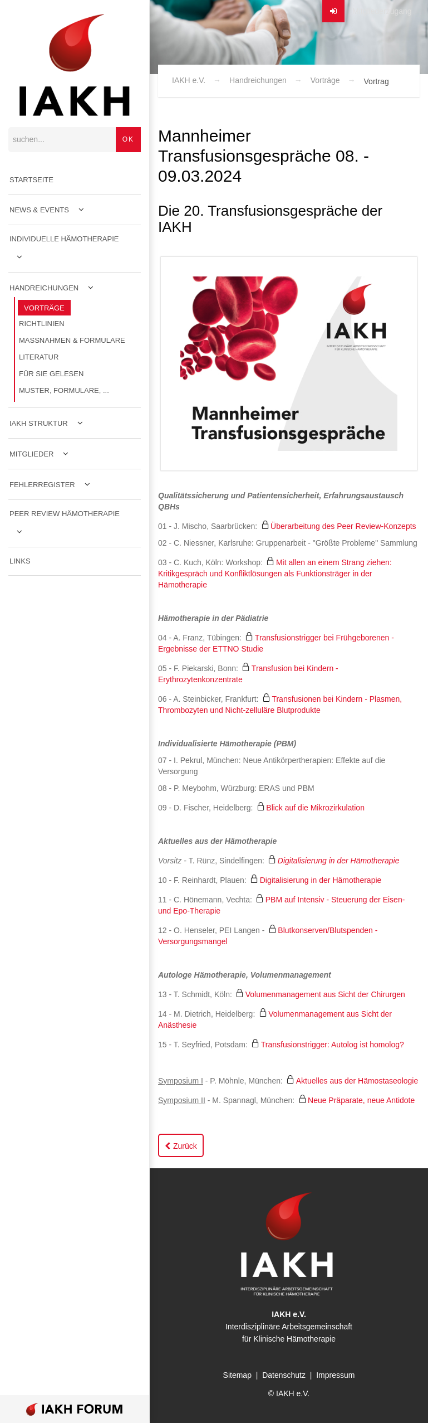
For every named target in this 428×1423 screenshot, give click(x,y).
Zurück (185, 1146)
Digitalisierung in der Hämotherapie (339, 860)
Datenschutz (284, 1375)
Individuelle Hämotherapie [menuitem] (64, 239)
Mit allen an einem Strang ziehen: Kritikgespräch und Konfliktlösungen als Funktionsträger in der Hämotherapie (275, 573)
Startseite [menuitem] (31, 180)
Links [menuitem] (20, 561)
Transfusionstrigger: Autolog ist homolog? (332, 1044)
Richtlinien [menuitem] (42, 323)
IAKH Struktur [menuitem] (38, 423)
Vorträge (325, 80)
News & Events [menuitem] (39, 210)
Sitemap (237, 1375)
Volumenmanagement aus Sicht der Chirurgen (325, 994)
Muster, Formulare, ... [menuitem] (64, 390)
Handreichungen (258, 80)
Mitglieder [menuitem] (31, 454)
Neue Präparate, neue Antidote (361, 1100)
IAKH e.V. (188, 80)
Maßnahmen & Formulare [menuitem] (72, 340)
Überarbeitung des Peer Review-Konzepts (343, 526)
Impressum (335, 1375)
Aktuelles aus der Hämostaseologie (357, 1080)
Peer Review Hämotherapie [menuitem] (64, 513)
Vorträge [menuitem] (44, 308)
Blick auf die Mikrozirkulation (315, 807)
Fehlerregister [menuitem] (42, 484)
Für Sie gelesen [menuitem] (51, 374)
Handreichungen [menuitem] (43, 288)
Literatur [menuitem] (38, 357)
